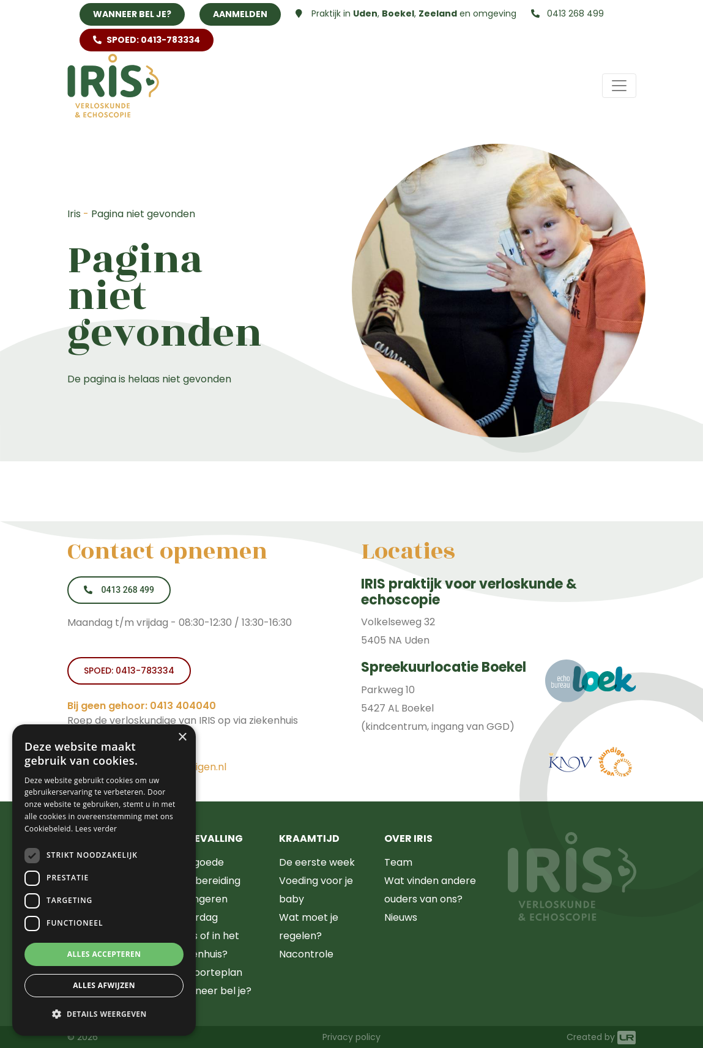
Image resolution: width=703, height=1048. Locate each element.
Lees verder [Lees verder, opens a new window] (96, 828)
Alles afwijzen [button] (104, 985)
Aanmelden (240, 14)
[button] (104, 1014)
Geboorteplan (207, 972)
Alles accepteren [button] (104, 954)
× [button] (182, 737)
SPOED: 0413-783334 (129, 670)
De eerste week (317, 862)
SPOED (146, 40)
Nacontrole (306, 954)
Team (398, 862)
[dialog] (104, 880)
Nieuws (400, 917)
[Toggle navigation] (619, 85)
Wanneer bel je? (132, 14)
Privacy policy (351, 1037)
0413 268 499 (567, 13)
